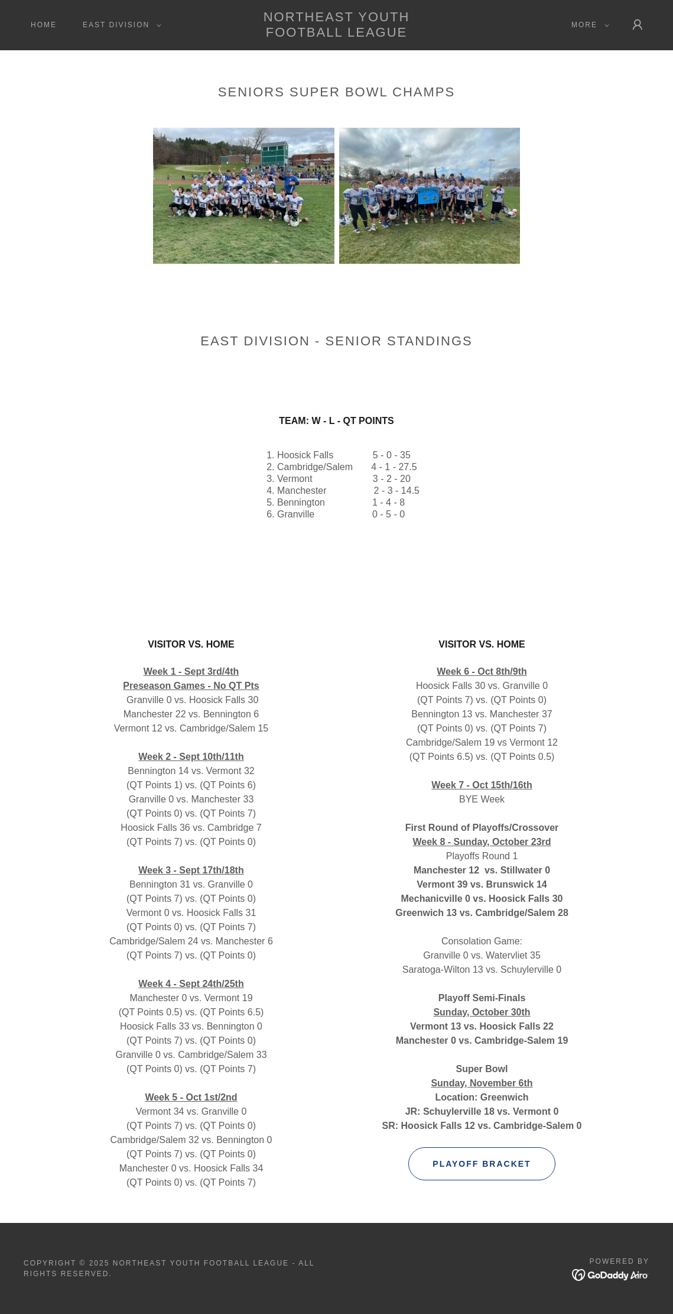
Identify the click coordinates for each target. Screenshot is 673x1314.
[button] (120, 25)
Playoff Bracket (482, 1164)
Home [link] (44, 25)
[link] (336, 33)
